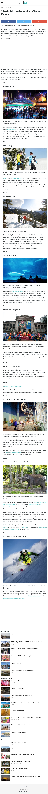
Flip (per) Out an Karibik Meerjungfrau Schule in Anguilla (25, 776)
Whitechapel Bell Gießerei (17, 688)
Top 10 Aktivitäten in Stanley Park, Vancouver (23, 670)
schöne (5, 527)
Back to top (24, 786)
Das (4, 178)
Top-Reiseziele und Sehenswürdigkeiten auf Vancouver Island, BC (28, 634)
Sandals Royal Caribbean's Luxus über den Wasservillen (25, 703)
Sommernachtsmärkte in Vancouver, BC (21, 695)
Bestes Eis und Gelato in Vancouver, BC (21, 656)
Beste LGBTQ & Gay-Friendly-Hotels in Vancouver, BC (25, 648)
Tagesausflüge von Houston (18, 732)
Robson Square (11, 129)
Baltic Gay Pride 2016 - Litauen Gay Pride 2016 (23, 754)
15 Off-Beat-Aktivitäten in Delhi (19, 768)
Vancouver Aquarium (18, 291)
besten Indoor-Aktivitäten (13, 452)
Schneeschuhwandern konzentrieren (13, 598)
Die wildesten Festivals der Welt (19, 681)
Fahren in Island (15, 746)
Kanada (3, 7)
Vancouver (8, 7)
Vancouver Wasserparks (17, 663)
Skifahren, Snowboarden (35, 596)
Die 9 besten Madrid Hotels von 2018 (20, 742)
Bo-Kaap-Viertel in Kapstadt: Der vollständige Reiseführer (26, 717)
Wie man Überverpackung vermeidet (20, 761)
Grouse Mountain (17, 178)
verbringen (24, 527)
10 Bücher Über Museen (17, 710)
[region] (24, 54)
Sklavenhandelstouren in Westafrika (20, 725)
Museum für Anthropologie (12, 386)
